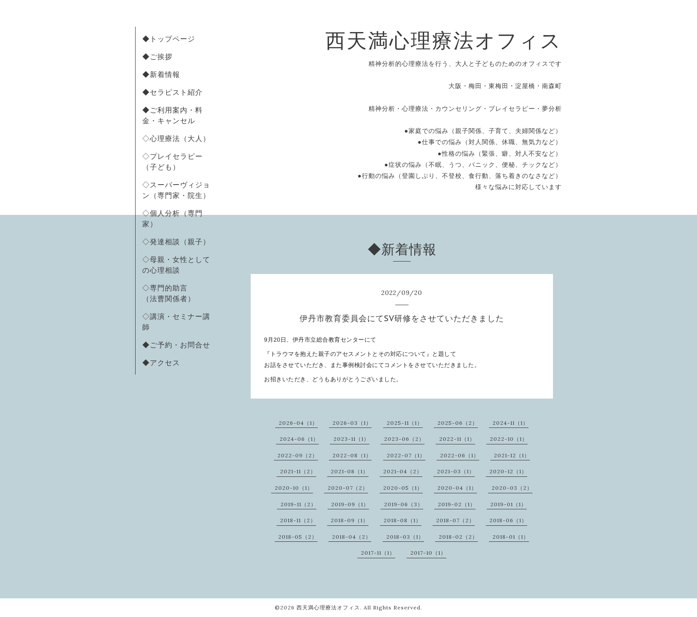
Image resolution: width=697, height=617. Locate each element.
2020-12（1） (508, 471)
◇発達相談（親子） (176, 241)
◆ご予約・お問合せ (176, 344)
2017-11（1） (378, 552)
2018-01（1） (511, 536)
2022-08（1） (352, 455)
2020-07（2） (348, 487)
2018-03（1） (405, 536)
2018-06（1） (508, 520)
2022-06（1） (459, 455)
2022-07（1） (406, 455)
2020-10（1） (294, 487)
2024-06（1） (299, 439)
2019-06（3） (403, 504)
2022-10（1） (509, 439)
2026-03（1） (352, 422)
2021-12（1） (512, 455)
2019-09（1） (350, 504)
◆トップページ (168, 38)
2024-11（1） (511, 422)
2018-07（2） (455, 520)
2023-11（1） (351, 439)
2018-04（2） (351, 536)
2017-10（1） (428, 552)
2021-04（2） (402, 471)
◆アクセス (161, 362)
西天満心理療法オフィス (443, 40)
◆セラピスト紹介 (172, 92)
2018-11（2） (298, 520)
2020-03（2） (512, 487)
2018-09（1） (350, 520)
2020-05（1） (403, 487)
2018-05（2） (297, 536)
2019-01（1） (508, 504)
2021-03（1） (456, 471)
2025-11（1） (405, 422)
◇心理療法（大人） (176, 138)
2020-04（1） (457, 487)
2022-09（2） (297, 455)
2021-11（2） (298, 471)
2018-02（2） (458, 536)
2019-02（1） (457, 504)
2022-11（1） (457, 439)
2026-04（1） (298, 422)
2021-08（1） (350, 471)
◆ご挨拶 (157, 56)
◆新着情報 (161, 74)
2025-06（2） (457, 422)
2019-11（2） (298, 504)
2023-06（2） (404, 439)
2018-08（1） (402, 520)
